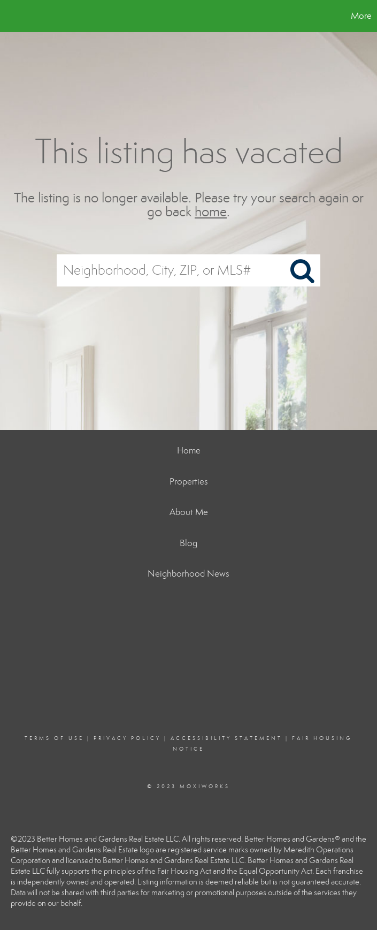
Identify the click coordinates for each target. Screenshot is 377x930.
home (211, 212)
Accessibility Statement (226, 738)
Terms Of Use (54, 738)
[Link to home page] (13, 16)
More (361, 15)
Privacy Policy (127, 738)
